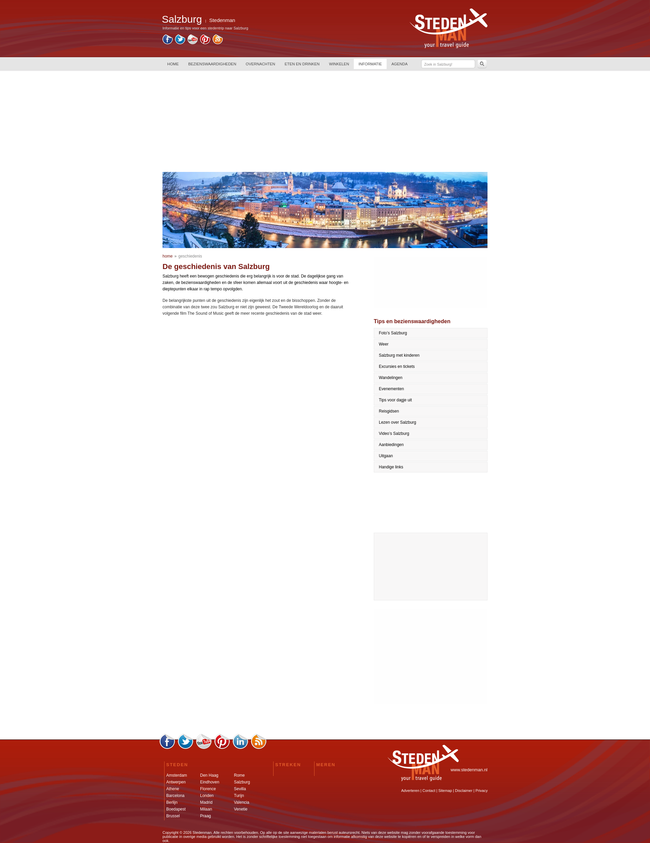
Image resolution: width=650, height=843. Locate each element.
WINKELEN (339, 64)
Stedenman (222, 20)
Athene (172, 788)
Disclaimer (463, 791)
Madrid (206, 802)
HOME (173, 64)
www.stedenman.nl (469, 769)
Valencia (241, 802)
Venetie (240, 809)
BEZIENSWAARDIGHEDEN (212, 64)
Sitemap (445, 791)
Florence (208, 788)
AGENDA (399, 64)
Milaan (206, 809)
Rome (239, 775)
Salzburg (242, 782)
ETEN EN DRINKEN (302, 64)
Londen (207, 795)
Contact (428, 791)
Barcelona (175, 795)
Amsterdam (176, 775)
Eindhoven (209, 782)
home (167, 256)
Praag (205, 816)
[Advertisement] (325, 121)
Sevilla (240, 788)
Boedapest (176, 809)
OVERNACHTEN (260, 64)
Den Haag (209, 775)
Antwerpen (176, 782)
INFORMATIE (370, 64)
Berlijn (171, 802)
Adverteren (410, 791)
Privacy (481, 791)
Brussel (173, 816)
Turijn (239, 795)
